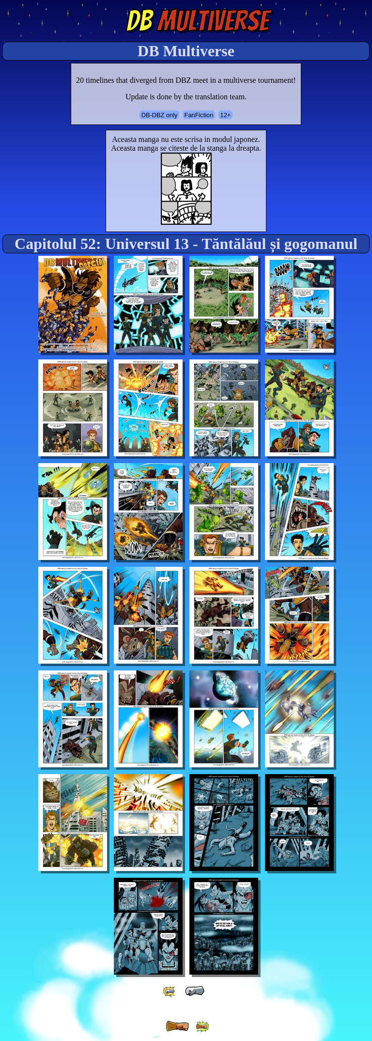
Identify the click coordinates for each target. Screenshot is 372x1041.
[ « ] (194, 991)
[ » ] (177, 1026)
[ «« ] (170, 991)
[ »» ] (202, 1027)
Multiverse (197, 21)
